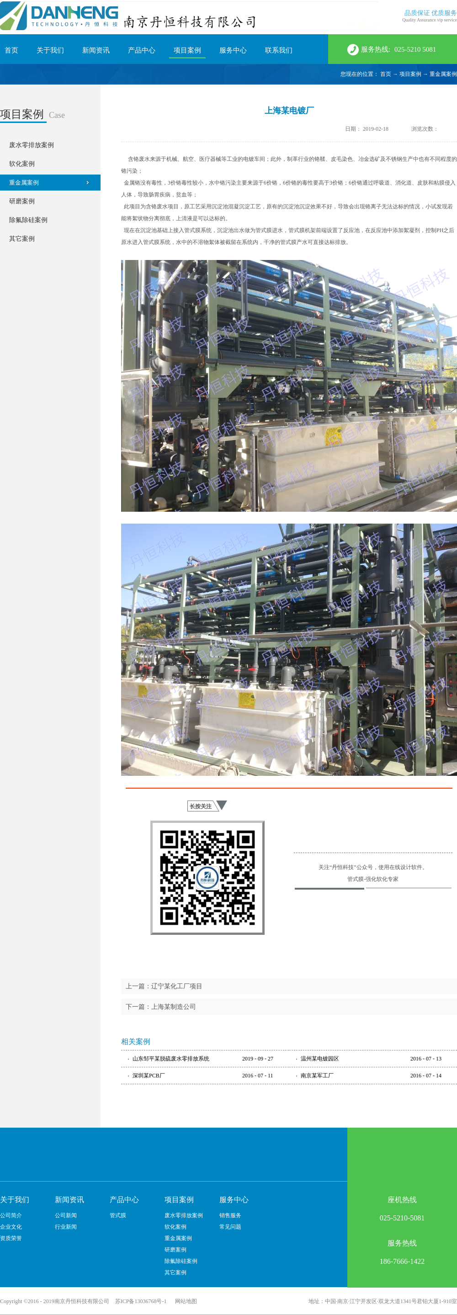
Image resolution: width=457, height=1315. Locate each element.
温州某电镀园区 (320, 1058)
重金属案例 (443, 74)
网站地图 (184, 1301)
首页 (11, 50)
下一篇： (161, 1006)
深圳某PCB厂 (149, 1075)
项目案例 (410, 74)
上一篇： (164, 986)
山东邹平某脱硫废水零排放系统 (171, 1058)
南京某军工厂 (317, 1075)
